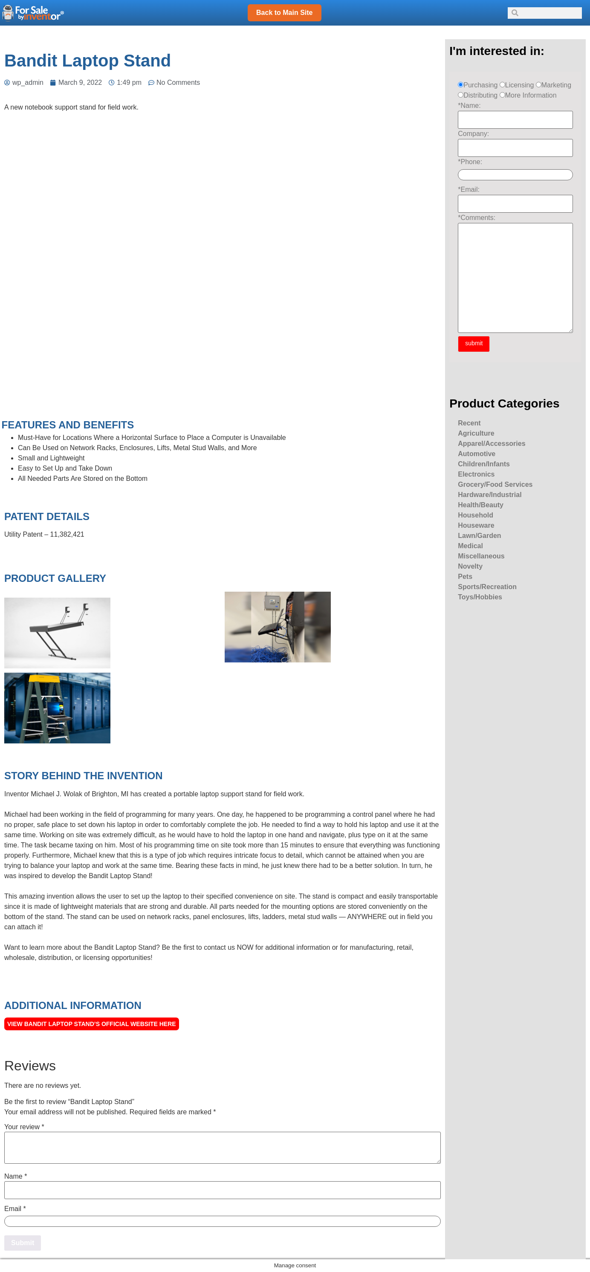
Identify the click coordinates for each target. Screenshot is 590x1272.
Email (15, 1209)
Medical (470, 545)
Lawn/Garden (479, 535)
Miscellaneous (481, 556)
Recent (469, 423)
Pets (465, 576)
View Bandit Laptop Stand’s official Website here (91, 1023)
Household (475, 515)
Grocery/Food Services (495, 484)
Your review (24, 1127)
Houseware (476, 525)
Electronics (476, 474)
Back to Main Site (284, 12)
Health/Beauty (480, 505)
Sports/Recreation (487, 586)
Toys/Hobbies (480, 597)
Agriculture (476, 433)
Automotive (476, 453)
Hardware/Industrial (489, 494)
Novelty (470, 566)
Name (15, 1176)
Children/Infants (484, 464)
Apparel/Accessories (491, 443)
